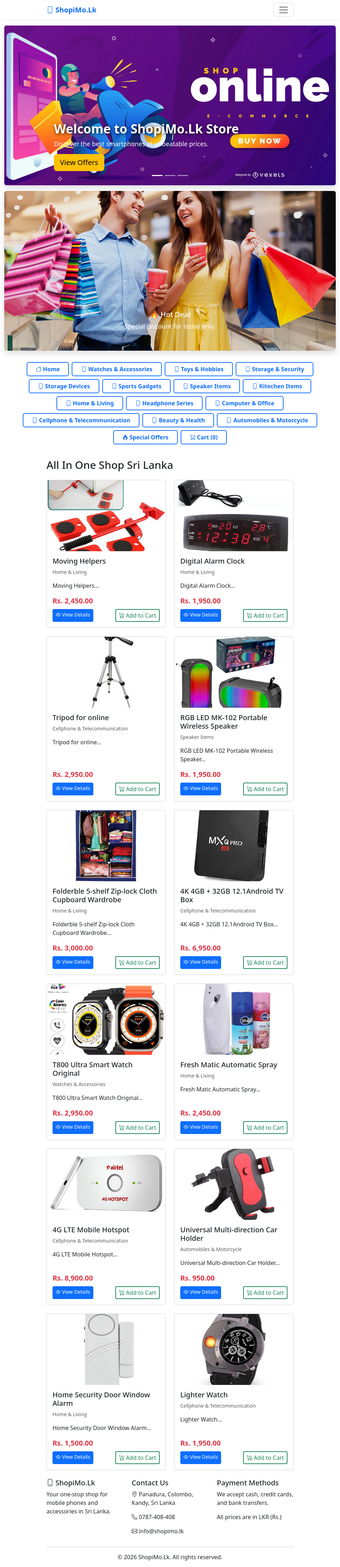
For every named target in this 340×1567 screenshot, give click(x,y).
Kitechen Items (277, 386)
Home (48, 369)
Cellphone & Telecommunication (81, 420)
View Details (73, 614)
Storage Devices (64, 386)
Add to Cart (137, 615)
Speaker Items (207, 386)
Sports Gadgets (136, 386)
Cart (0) (204, 437)
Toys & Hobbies (199, 369)
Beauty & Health (178, 420)
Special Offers (145, 437)
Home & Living (90, 403)
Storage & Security (274, 369)
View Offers (79, 162)
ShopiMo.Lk (71, 10)
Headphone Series (164, 403)
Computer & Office (244, 403)
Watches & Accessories (116, 369)
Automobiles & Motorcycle (267, 420)
